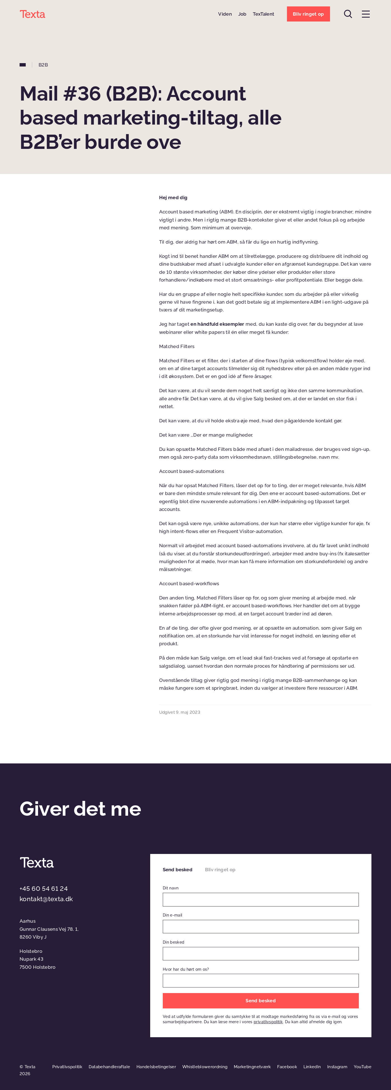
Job (242, 14)
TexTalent (263, 14)
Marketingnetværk (252, 1066)
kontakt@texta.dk (46, 899)
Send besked (177, 869)
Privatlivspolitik (67, 1066)
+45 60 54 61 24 (44, 888)
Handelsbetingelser (156, 1066)
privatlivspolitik (268, 1022)
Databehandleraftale (109, 1066)
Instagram (337, 1066)
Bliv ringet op (220, 869)
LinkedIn (312, 1066)
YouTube (362, 1066)
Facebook (287, 1066)
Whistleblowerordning (205, 1066)
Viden (225, 14)
